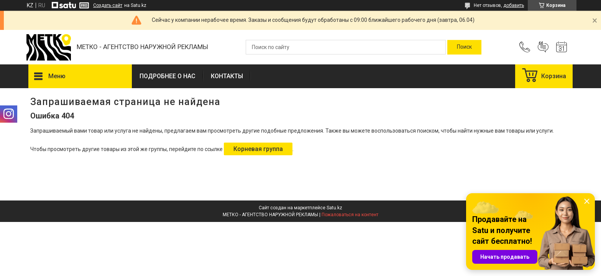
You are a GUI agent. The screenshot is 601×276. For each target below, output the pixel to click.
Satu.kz (334, 207)
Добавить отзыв (543, 47)
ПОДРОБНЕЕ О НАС (167, 76)
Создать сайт (107, 5)
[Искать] (464, 47)
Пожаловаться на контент (350, 214)
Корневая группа (258, 149)
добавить (513, 5)
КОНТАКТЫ (227, 76)
